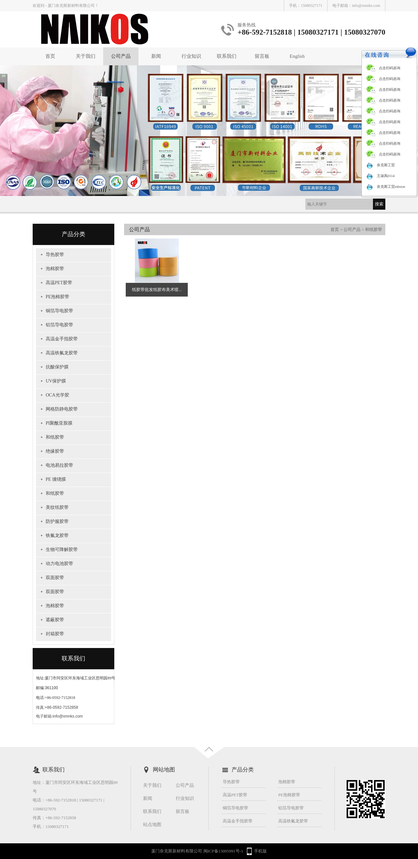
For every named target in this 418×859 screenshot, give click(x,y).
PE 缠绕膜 (56, 479)
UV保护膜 (56, 381)
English (297, 56)
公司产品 (121, 56)
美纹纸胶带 (57, 507)
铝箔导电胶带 (59, 324)
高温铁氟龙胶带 (62, 352)
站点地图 (152, 824)
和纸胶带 (55, 437)
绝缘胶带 (55, 451)
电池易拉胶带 (59, 465)
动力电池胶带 (59, 563)
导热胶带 (55, 254)
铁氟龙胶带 (57, 535)
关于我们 (85, 56)
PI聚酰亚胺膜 (59, 423)
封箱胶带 (55, 633)
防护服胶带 (57, 521)
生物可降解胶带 (62, 549)
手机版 (260, 851)
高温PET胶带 (59, 282)
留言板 (262, 56)
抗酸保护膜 (57, 367)
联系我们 (226, 56)
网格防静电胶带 (62, 409)
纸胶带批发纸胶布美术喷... (157, 289)
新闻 (156, 56)
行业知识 (191, 56)
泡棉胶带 (55, 268)
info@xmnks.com (366, 5)
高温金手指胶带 (62, 338)
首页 (50, 56)
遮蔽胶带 (55, 619)
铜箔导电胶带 (59, 310)
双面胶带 (55, 577)
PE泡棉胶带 (57, 296)
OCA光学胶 (57, 395)
